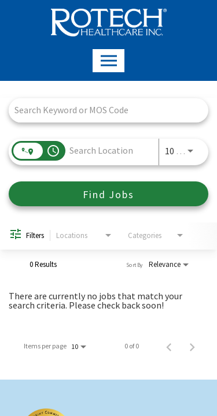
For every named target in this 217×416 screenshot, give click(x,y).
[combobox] (102, 110)
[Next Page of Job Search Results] (192, 346)
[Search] (108, 193)
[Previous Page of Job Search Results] (169, 346)
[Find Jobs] (108, 193)
